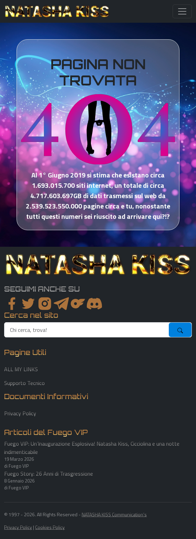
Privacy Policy (20, 413)
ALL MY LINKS (21, 369)
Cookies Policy (50, 527)
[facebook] (11, 303)
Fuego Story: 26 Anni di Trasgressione (48, 473)
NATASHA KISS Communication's (114, 514)
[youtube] (94, 303)
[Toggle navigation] (182, 11)
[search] (86, 330)
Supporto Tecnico (24, 383)
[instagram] (44, 303)
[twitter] (28, 303)
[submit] (180, 330)
